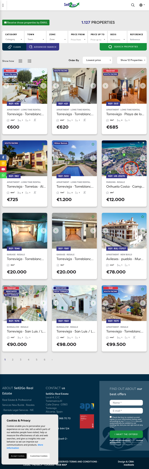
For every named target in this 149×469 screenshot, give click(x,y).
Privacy (37, 464)
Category (11, 34)
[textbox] (13, 39)
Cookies (49, 464)
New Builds (18, 405)
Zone (52, 34)
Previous (6, 86)
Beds (113, 34)
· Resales (30, 405)
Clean (14, 47)
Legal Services (20, 410)
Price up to (97, 34)
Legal (27, 464)
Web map (61, 464)
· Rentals (7, 410)
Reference (136, 34)
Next (43, 86)
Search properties (123, 47)
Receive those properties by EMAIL (26, 22)
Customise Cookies (38, 456)
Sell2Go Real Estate (71, 4)
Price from (78, 34)
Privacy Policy (130, 421)
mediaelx (129, 464)
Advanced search (42, 47)
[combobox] (13, 39)
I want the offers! (126, 434)
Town (30, 34)
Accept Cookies (18, 456)
